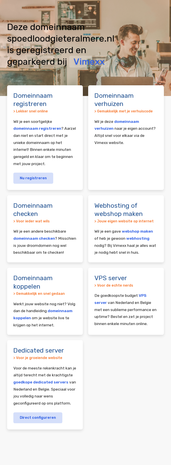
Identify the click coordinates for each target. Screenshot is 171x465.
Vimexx (89, 61)
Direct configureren (38, 417)
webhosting (137, 238)
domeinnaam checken (34, 238)
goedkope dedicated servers (40, 382)
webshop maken (137, 231)
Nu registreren (33, 178)
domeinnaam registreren (37, 128)
